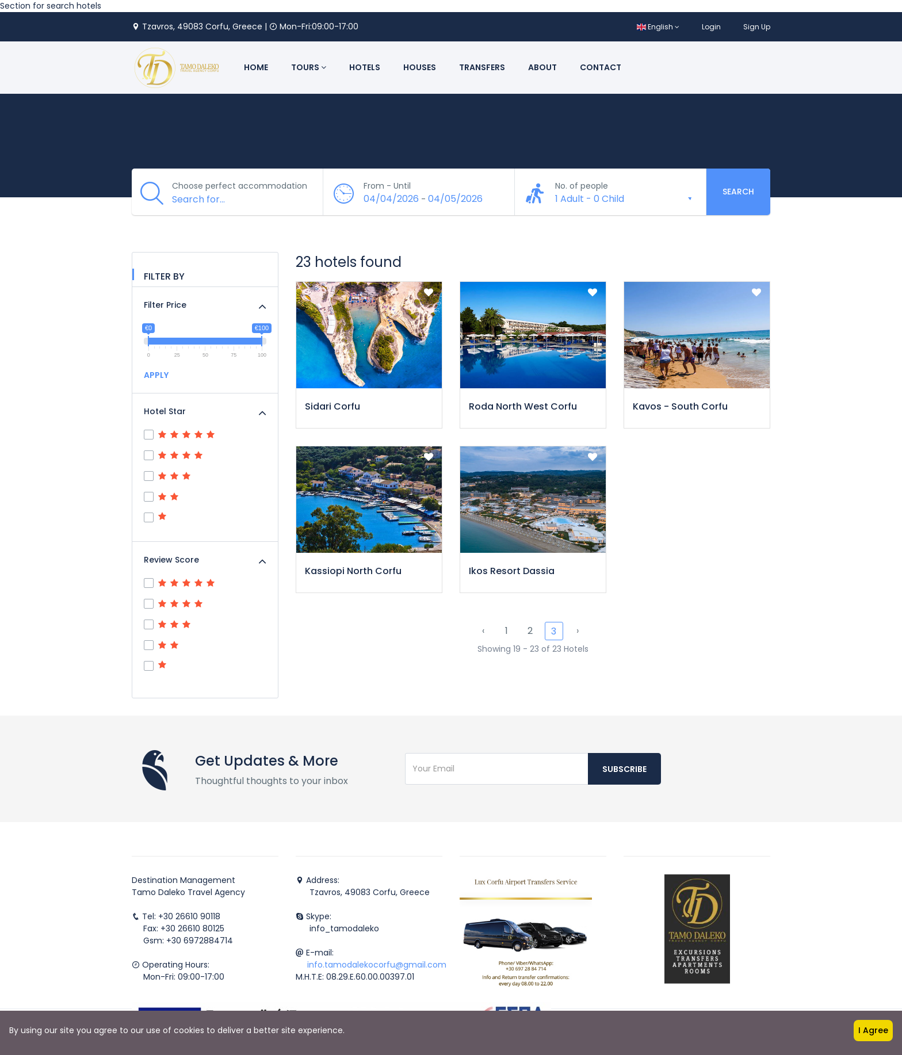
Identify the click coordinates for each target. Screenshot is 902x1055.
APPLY (156, 375)
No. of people (581, 186)
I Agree (873, 1030)
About (542, 67)
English (658, 27)
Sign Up (756, 27)
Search (738, 191)
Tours (308, 67)
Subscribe (624, 769)
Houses (419, 67)
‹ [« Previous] (483, 630)
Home (256, 67)
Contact (600, 67)
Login (711, 27)
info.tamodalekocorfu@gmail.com (376, 964)
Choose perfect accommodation (239, 186)
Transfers (482, 67)
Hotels (364, 67)
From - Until (387, 186)
